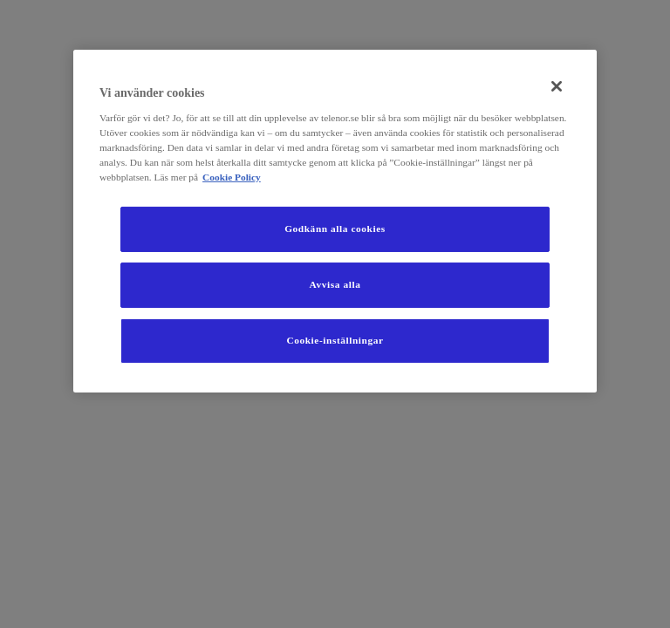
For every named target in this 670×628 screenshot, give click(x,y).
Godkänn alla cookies (335, 228)
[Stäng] (556, 86)
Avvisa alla (335, 284)
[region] (335, 221)
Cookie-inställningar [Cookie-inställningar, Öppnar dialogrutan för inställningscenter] (334, 340)
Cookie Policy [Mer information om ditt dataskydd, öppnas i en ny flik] (231, 177)
